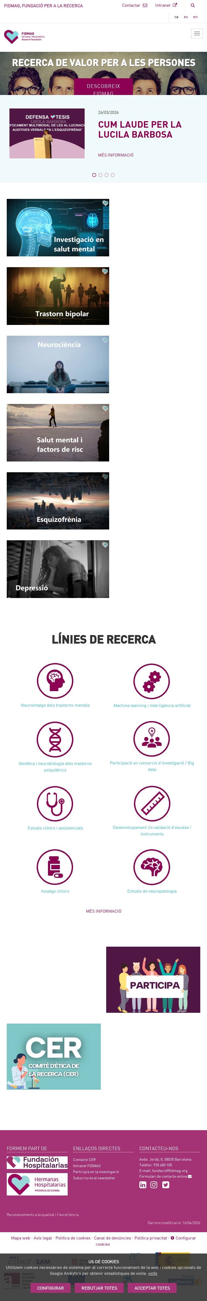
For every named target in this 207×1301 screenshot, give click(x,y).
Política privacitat (150, 1237)
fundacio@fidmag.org (170, 1170)
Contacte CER (84, 1159)
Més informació (115, 154)
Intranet (166, 5)
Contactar (134, 5)
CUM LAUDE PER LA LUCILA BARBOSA (140, 129)
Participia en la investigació (96, 1171)
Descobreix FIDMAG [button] (103, 89)
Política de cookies (73, 1237)
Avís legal (43, 1237)
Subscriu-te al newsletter (94, 1178)
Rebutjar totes (99, 1287)
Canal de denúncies (112, 1237)
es (186, 16)
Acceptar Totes (152, 1287)
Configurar (50, 1287)
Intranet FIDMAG (87, 1165)
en (195, 16)
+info (152, 1273)
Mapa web (20, 1237)
